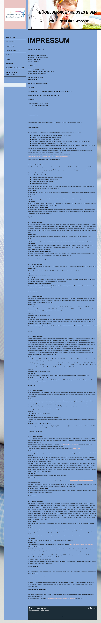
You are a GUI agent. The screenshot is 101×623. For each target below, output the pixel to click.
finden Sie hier (76, 448)
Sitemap (43, 608)
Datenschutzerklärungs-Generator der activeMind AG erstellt (60, 598)
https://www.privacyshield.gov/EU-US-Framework (81, 480)
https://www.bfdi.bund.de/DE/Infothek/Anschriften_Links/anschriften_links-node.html (48, 156)
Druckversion (34, 608)
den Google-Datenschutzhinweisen (69, 444)
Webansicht (92, 608)
